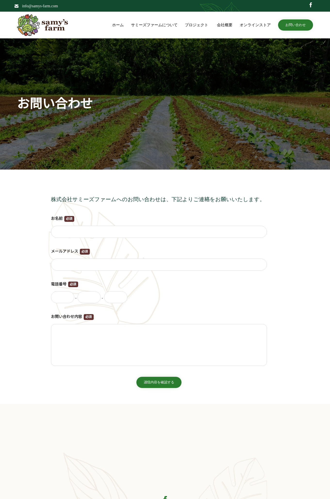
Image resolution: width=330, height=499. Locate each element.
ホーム (118, 25)
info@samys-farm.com (40, 6)
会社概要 (224, 25)
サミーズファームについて (154, 25)
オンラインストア (255, 25)
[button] (295, 25)
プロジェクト (197, 25)
